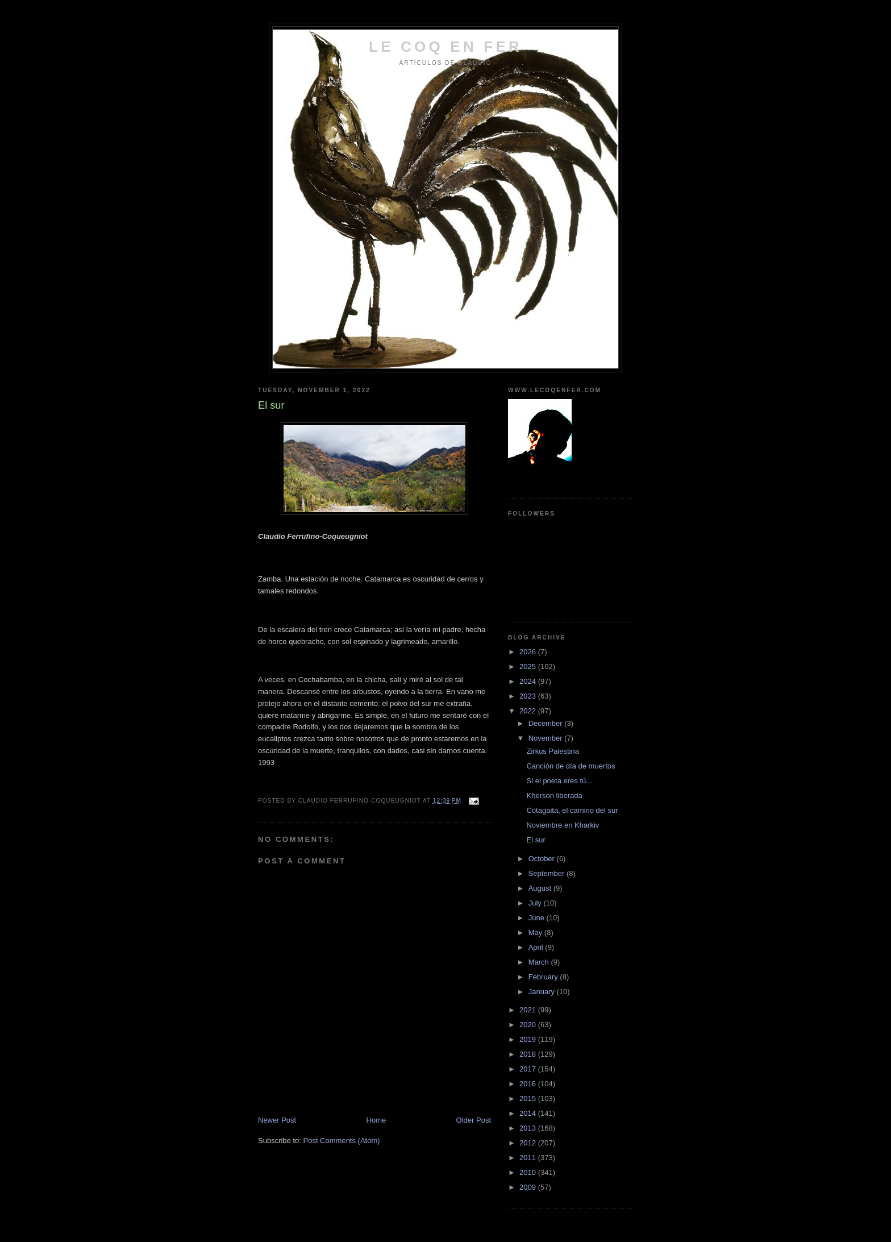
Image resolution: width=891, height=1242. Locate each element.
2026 (528, 651)
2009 (528, 1187)
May (536, 932)
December (546, 723)
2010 (528, 1172)
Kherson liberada (554, 795)
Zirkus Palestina (552, 751)
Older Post (473, 1120)
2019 (528, 1039)
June (537, 917)
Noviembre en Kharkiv (562, 825)
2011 (528, 1157)
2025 (528, 666)
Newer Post (277, 1120)
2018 (528, 1054)
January (542, 991)
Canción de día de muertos (570, 766)
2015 (528, 1098)
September (547, 873)
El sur (535, 840)
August (540, 888)
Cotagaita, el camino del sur (572, 810)
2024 (528, 681)
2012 (528, 1143)
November (546, 738)
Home (376, 1120)
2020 (528, 1024)
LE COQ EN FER (445, 46)
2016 (528, 1083)
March (539, 962)
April (537, 947)
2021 (528, 1010)
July (536, 903)
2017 (528, 1069)
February (544, 977)
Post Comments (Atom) (341, 1140)
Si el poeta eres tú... (559, 780)
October (542, 858)
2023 (528, 696)
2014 (528, 1113)
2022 (528, 711)
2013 (528, 1128)
